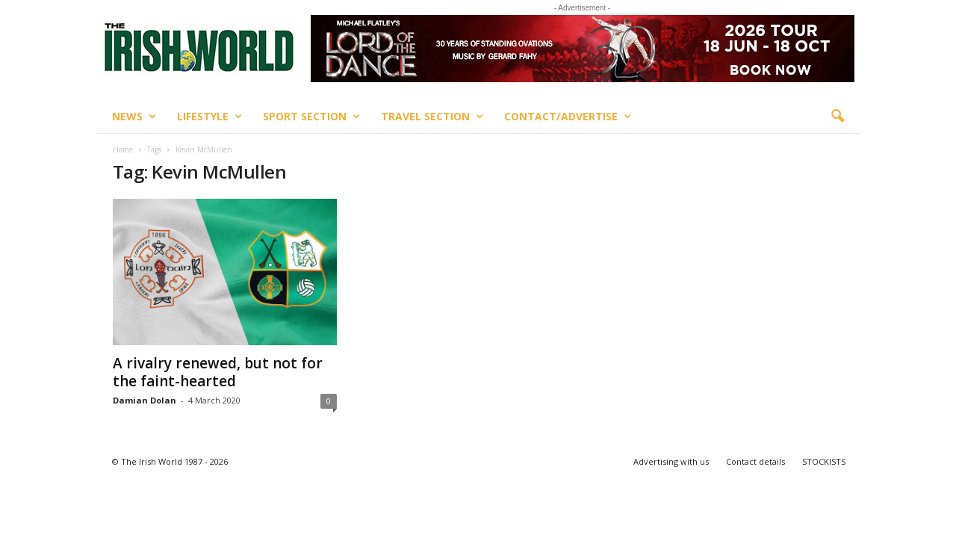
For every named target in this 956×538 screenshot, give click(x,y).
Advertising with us (671, 461)
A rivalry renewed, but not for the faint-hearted (218, 372)
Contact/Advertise (567, 116)
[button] (837, 116)
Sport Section (311, 116)
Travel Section (432, 116)
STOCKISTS (823, 461)
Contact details (755, 461)
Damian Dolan (144, 400)
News (134, 116)
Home (123, 149)
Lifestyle (209, 116)
